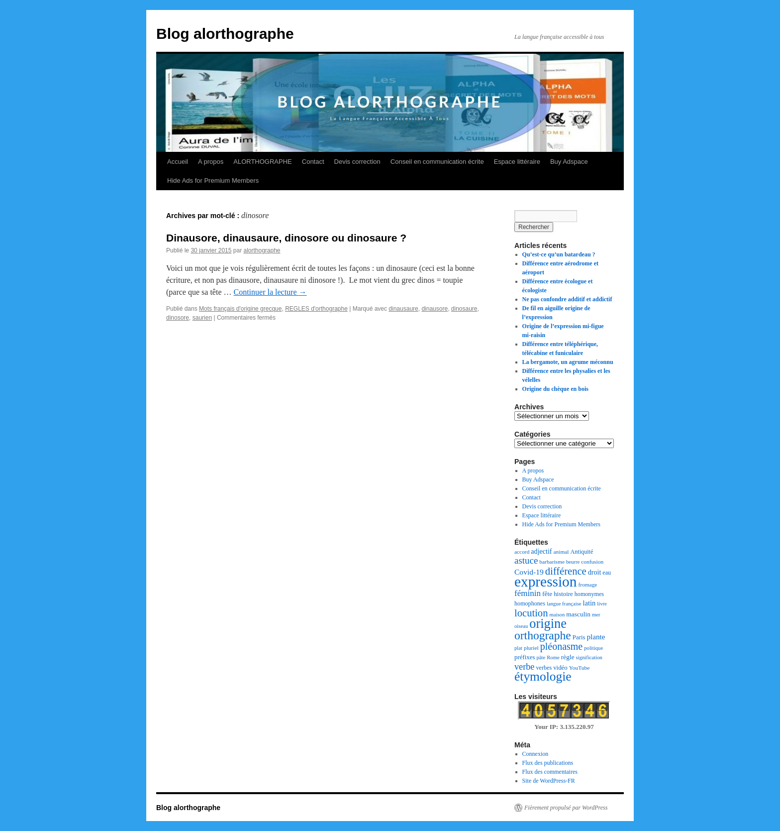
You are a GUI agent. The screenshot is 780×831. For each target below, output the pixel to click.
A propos (210, 161)
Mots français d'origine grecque (240, 308)
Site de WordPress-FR (548, 780)
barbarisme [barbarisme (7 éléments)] (552, 562)
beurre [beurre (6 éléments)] (573, 562)
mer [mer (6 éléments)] (596, 614)
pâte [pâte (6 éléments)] (540, 657)
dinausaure (403, 308)
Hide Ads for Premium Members (213, 180)
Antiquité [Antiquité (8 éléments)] (582, 551)
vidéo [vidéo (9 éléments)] (560, 667)
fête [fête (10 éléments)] (547, 593)
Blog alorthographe (225, 33)
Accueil (177, 161)
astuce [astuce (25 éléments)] (526, 560)
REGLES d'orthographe (316, 308)
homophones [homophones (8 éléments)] (529, 603)
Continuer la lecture (269, 292)
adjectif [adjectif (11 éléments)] (541, 551)
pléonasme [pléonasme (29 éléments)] (561, 646)
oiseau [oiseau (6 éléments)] (521, 626)
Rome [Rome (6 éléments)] (553, 657)
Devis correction (357, 161)
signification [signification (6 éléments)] (589, 657)
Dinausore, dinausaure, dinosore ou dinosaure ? (286, 237)
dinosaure (464, 308)
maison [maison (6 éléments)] (557, 614)
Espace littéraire (517, 161)
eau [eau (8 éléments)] (606, 572)
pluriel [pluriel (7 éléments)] (531, 648)
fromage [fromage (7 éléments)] (587, 585)
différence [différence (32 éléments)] (565, 571)
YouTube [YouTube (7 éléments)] (579, 668)
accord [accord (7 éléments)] (521, 552)
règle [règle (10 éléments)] (568, 657)
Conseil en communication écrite (437, 161)
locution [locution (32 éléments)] (531, 612)
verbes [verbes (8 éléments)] (544, 667)
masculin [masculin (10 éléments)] (578, 614)
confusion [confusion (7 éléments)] (592, 562)
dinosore (177, 317)
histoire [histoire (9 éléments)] (563, 594)
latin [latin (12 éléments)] (589, 603)
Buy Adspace (569, 161)
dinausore (434, 308)
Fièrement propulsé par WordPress (565, 807)
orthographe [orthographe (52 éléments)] (542, 635)
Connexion (535, 753)
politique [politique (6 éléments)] (593, 648)
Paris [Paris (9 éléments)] (579, 637)
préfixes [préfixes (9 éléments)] (524, 657)
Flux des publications (548, 762)
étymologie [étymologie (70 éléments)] (543, 676)
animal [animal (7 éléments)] (561, 552)
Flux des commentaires (550, 771)
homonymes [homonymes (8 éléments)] (589, 594)
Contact (313, 161)
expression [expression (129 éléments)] (545, 582)
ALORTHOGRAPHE (262, 161)
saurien (202, 317)
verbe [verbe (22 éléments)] (524, 667)
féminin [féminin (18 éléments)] (527, 593)
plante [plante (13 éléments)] (596, 637)
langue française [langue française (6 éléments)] (564, 603)
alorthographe (261, 250)
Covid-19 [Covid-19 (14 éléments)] (529, 572)
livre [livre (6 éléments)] (602, 603)
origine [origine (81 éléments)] (548, 623)
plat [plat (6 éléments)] (518, 648)
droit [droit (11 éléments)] (594, 572)
